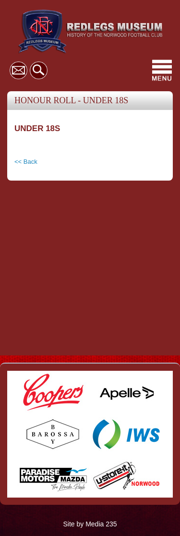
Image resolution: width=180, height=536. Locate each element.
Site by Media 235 (90, 524)
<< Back (25, 161)
